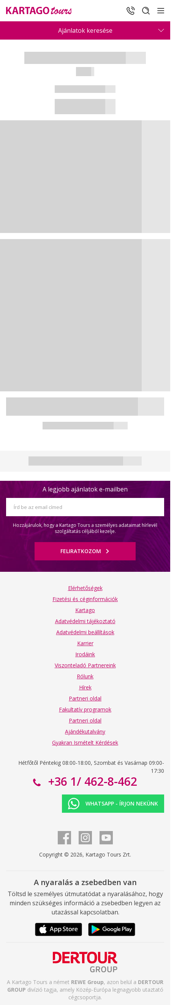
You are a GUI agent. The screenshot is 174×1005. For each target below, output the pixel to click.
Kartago (85, 610)
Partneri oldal (85, 698)
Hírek (85, 687)
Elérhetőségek (85, 588)
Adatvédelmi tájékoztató (85, 621)
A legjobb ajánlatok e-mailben (85, 489)
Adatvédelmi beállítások (85, 632)
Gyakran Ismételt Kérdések (85, 742)
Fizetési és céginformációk (85, 599)
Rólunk (85, 676)
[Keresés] (145, 10)
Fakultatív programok (85, 709)
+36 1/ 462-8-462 (91, 781)
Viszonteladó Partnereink (85, 665)
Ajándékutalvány (85, 731)
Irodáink (85, 654)
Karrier (85, 643)
